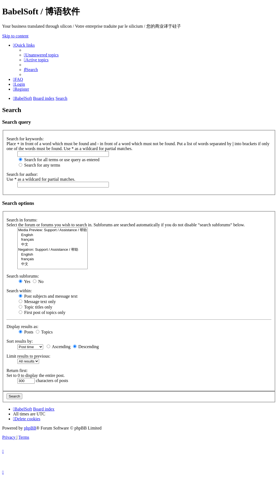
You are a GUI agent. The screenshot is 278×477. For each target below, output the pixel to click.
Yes (24, 281)
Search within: (19, 290)
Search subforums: (23, 276)
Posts (26, 332)
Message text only (37, 301)
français (52, 239)
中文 (52, 244)
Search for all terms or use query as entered (59, 159)
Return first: (17, 370)
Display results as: (22, 326)
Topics (44, 332)
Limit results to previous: (28, 356)
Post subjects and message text (48, 296)
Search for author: (22, 174)
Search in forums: (22, 220)
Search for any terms (39, 165)
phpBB (30, 428)
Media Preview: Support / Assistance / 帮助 (52, 230)
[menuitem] (41, 55)
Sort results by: (20, 341)
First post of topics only (42, 312)
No (38, 281)
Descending (86, 346)
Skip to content (15, 36)
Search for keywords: (25, 138)
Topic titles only (35, 307)
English (52, 235)
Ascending (59, 346)
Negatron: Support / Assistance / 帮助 (52, 249)
